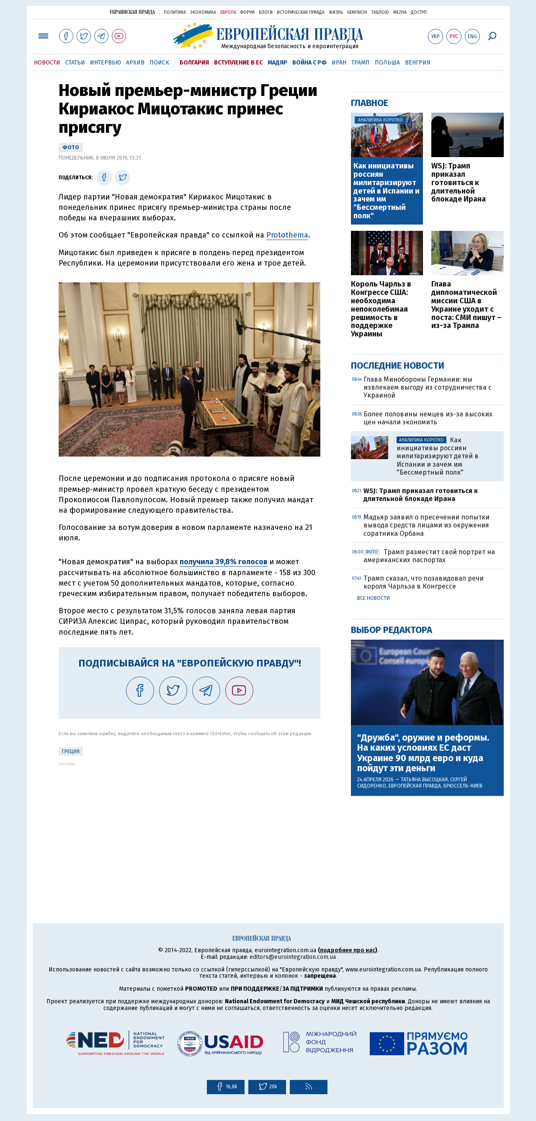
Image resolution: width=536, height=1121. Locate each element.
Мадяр (277, 62)
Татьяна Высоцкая (424, 780)
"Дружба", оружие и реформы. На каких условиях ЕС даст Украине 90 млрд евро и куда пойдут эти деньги (423, 753)
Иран (339, 62)
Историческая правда (301, 12)
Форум (247, 12)
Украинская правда (132, 12)
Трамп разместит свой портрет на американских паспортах (429, 556)
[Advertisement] (189, 824)
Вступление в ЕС (238, 62)
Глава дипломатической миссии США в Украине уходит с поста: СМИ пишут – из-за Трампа (466, 305)
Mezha (400, 12)
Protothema (287, 235)
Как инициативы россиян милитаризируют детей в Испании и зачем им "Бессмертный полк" (386, 191)
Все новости (373, 598)
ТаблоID (380, 12)
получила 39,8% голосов (224, 561)
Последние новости (397, 365)
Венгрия (417, 62)
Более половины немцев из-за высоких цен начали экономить (427, 418)
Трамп (360, 62)
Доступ (419, 12)
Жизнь (336, 12)
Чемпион (357, 12)
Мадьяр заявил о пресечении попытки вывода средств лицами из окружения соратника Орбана (426, 525)
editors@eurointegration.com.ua (293, 957)
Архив (135, 62)
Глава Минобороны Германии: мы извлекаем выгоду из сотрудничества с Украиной (427, 387)
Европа (228, 12)
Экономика (203, 12)
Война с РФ (309, 62)
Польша (387, 62)
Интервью (105, 62)
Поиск (159, 62)
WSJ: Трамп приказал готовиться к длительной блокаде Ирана (458, 183)
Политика (175, 12)
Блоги (266, 12)
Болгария (194, 62)
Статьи (75, 62)
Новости (47, 62)
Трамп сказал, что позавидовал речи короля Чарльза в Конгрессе (423, 582)
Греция (71, 751)
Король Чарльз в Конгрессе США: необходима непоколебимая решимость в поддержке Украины (381, 309)
